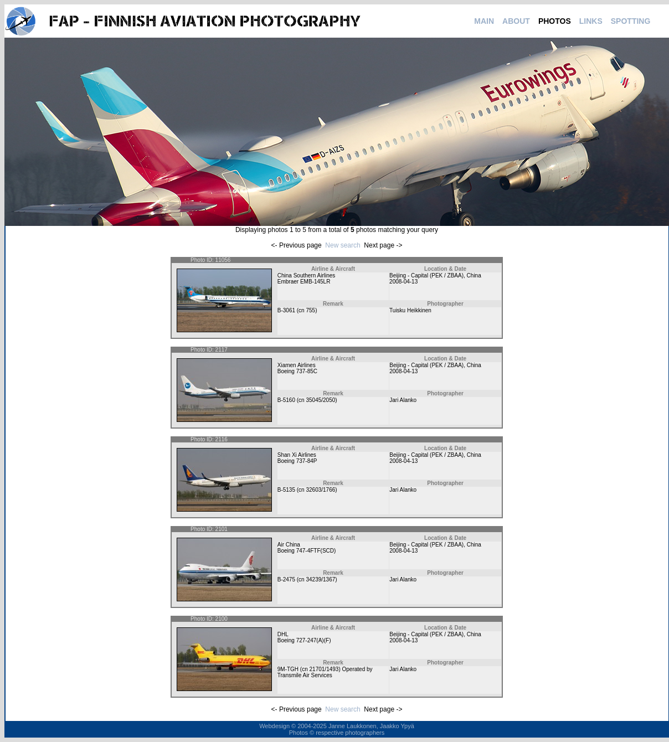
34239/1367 (320, 579)
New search (342, 245)
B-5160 (286, 400)
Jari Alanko (402, 400)
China (474, 275)
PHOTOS (554, 21)
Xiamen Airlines (296, 365)
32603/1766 (320, 490)
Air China (288, 545)
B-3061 (286, 310)
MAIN (484, 21)
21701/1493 (324, 669)
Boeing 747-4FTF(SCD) (306, 551)
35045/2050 (320, 400)
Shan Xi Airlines (296, 455)
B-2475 (286, 579)
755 (310, 310)
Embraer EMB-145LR (304, 282)
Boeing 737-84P (297, 461)
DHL (283, 634)
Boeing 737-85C (297, 371)
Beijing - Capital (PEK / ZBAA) (426, 275)
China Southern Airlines (306, 275)
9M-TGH (288, 669)
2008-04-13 (403, 282)
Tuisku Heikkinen (410, 310)
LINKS (591, 21)
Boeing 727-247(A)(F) (304, 640)
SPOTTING (631, 21)
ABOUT (516, 21)
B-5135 (286, 490)
